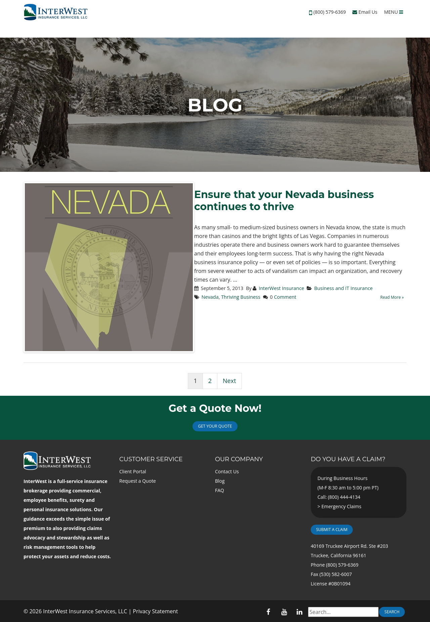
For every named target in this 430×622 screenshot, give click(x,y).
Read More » (392, 297)
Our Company (239, 459)
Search (391, 612)
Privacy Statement (155, 611)
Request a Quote (137, 481)
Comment (285, 297)
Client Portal (132, 471)
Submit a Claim (331, 529)
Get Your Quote (215, 426)
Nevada (210, 297)
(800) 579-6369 (329, 12)
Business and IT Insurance (343, 288)
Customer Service (151, 459)
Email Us (364, 12)
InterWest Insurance (281, 288)
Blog (220, 481)
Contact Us (227, 471)
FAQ (219, 490)
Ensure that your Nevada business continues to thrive (284, 200)
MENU (393, 12)
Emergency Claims (341, 506)
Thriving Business (240, 297)
